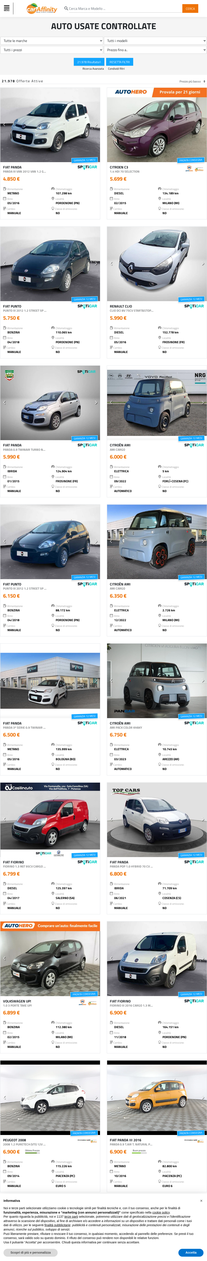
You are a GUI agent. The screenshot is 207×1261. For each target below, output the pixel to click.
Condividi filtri (116, 69)
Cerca (190, 8)
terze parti (71, 1216)
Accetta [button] (191, 1252)
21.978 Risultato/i (89, 62)
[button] (4, 125)
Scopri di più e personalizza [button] (30, 1252)
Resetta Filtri (120, 62)
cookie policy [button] (161, 1212)
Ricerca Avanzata (94, 69)
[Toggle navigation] (7, 8)
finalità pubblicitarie (58, 1225)
